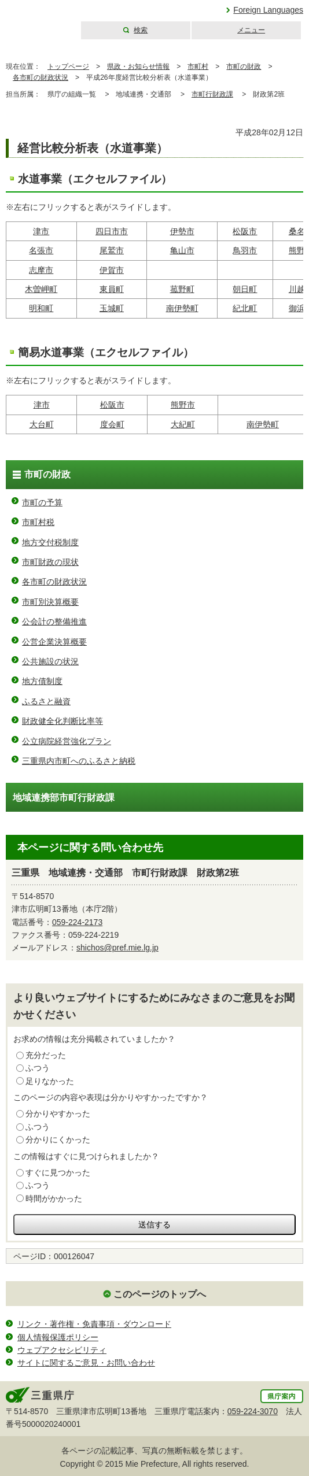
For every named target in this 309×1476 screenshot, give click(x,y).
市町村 (197, 66)
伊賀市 (112, 270)
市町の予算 (42, 502)
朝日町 (245, 289)
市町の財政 (243, 66)
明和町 (41, 308)
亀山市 (182, 250)
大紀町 (183, 424)
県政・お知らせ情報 (138, 66)
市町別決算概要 (50, 601)
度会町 (112, 424)
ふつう (37, 1067)
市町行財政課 (212, 94)
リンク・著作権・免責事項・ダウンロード (94, 1324)
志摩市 (41, 270)
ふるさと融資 (46, 701)
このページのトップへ (159, 1294)
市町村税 (38, 522)
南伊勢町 (182, 308)
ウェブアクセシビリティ (61, 1350)
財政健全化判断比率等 (62, 721)
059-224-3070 (252, 1411)
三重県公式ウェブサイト (39, 20)
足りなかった (49, 1081)
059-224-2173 (77, 922)
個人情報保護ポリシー (57, 1337)
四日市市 (111, 231)
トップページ (68, 66)
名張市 (41, 250)
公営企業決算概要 (54, 641)
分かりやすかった (57, 1113)
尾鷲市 (112, 250)
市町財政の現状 (50, 562)
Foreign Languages (268, 9)
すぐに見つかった (57, 1172)
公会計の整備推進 (54, 621)
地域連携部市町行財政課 (64, 797)
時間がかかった (53, 1198)
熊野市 (183, 404)
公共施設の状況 (50, 661)
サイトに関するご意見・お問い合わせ (86, 1362)
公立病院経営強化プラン (66, 741)
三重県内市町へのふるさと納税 (78, 760)
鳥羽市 (245, 250)
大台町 (42, 424)
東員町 (112, 289)
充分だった (45, 1055)
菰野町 (182, 289)
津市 (41, 231)
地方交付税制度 (50, 542)
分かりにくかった (57, 1139)
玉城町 (112, 308)
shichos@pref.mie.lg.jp (117, 947)
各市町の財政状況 (40, 77)
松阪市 (245, 231)
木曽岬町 (41, 289)
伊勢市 (182, 231)
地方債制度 (42, 681)
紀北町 (245, 308)
